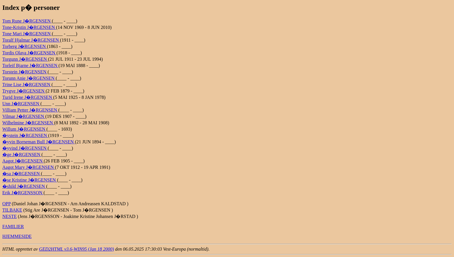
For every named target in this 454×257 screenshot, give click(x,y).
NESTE (9, 216)
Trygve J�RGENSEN (24, 90)
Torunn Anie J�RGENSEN (29, 78)
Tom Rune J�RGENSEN (27, 21)
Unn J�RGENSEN (21, 103)
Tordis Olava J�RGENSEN (29, 52)
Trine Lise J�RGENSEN (27, 84)
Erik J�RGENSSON (22, 192)
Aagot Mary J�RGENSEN (28, 167)
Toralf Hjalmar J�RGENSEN (31, 40)
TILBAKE (12, 210)
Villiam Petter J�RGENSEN (30, 110)
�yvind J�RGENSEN (24, 148)
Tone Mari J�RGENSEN (27, 33)
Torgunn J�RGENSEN (25, 59)
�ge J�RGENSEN (21, 154)
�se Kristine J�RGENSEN (29, 180)
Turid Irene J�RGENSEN (27, 97)
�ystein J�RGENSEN (25, 135)
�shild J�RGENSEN (24, 186)
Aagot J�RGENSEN (23, 160)
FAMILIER (13, 226)
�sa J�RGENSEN (21, 173)
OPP (6, 203)
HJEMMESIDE (17, 236)
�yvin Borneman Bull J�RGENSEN (38, 141)
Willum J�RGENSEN (24, 129)
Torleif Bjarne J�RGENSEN (30, 65)
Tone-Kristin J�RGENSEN (29, 27)
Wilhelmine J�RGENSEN (28, 122)
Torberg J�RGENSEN (24, 46)
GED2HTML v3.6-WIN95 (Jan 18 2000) (76, 249)
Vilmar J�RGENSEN (23, 116)
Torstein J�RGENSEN (24, 71)
